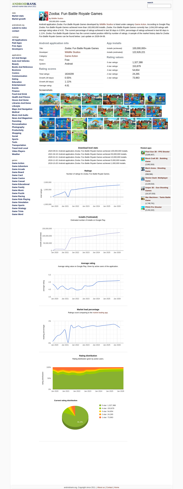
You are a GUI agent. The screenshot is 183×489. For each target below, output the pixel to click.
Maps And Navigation (22, 109)
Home (116, 487)
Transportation (19, 145)
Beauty (15, 64)
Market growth (19, 19)
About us (101, 487)
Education (17, 82)
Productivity (18, 130)
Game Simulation (20, 202)
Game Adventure (20, 166)
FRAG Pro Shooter (153, 207)
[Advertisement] (98, 4)
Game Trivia (17, 211)
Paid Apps (17, 43)
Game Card (17, 175)
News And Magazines (22, 118)
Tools (14, 142)
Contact (109, 487)
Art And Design (19, 58)
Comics (15, 73)
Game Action (140, 24)
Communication (19, 76)
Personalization (19, 124)
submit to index (19, 28)
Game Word (17, 214)
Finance (16, 91)
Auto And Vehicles (20, 61)
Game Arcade (18, 169)
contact (15, 31)
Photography (18, 127)
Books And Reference (22, 67)
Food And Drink (19, 94)
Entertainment (18, 85)
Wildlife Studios (57, 18)
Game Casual (18, 181)
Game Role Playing (21, 199)
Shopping (16, 133)
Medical (15, 112)
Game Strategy (19, 208)
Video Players (18, 151)
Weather (16, 154)
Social (15, 136)
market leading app (100, 313)
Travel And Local (20, 148)
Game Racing (18, 196)
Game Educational (20, 184)
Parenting (16, 121)
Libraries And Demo (21, 103)
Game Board (18, 172)
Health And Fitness (21, 97)
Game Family (18, 187)
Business (16, 70)
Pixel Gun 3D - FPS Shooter (157, 152)
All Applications (19, 40)
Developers (17, 49)
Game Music (18, 190)
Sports (15, 139)
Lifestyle (16, 106)
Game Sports (18, 205)
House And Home (20, 100)
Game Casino (18, 178)
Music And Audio (20, 115)
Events (15, 88)
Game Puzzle (18, 193)
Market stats (18, 16)
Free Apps (17, 46)
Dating (15, 79)
